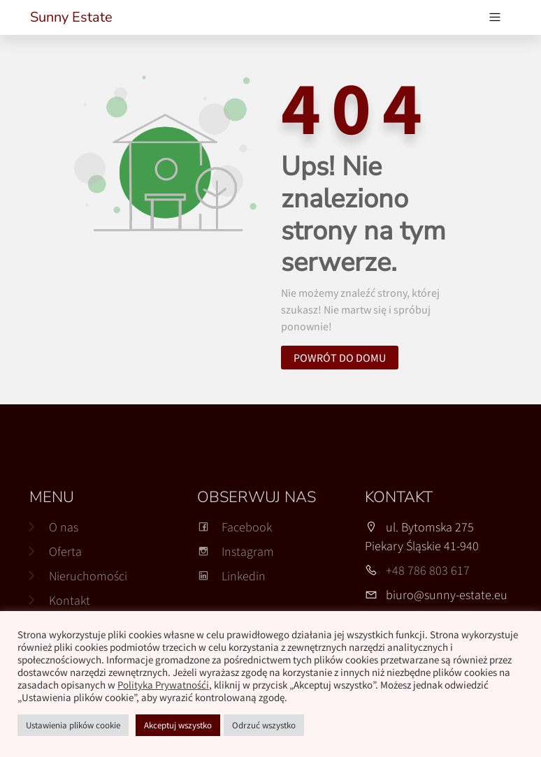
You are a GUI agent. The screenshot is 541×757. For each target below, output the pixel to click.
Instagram (235, 551)
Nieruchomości (88, 576)
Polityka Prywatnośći (163, 685)
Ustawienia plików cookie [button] (73, 725)
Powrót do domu (340, 358)
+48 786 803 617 (428, 570)
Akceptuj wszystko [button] (178, 725)
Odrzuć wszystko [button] (264, 725)
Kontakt (69, 600)
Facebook (234, 527)
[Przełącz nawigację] (495, 17)
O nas (63, 527)
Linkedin (231, 576)
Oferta (65, 551)
